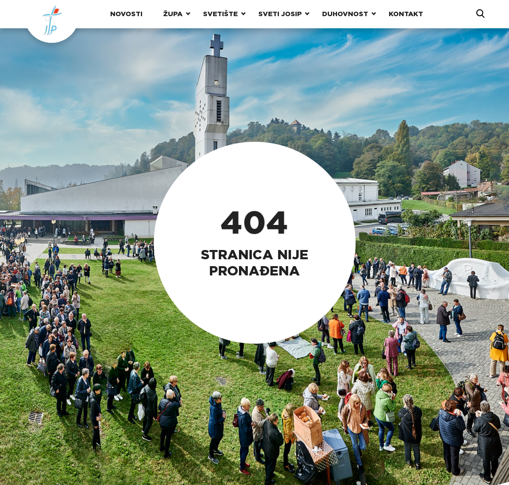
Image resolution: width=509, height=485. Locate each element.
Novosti (126, 14)
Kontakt (406, 14)
